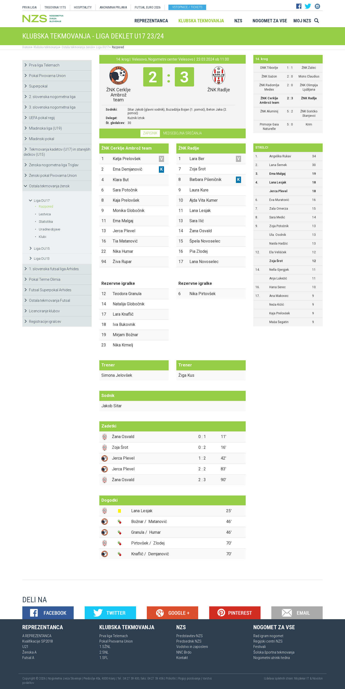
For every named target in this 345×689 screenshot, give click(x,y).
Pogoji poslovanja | (190, 678)
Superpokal (35, 86)
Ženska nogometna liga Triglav (51, 165)
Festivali (259, 646)
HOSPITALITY (83, 7)
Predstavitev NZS (189, 636)
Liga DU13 (39, 258)
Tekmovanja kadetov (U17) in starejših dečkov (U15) (57, 152)
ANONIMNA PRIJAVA (113, 7)
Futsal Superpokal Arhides (47, 290)
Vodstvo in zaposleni (192, 646)
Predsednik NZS (189, 641)
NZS (238, 20)
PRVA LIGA (29, 7)
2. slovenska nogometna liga (49, 97)
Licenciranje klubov (42, 311)
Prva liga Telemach (42, 65)
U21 (25, 646)
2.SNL (104, 652)
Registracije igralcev (42, 321)
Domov (26, 47)
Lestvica (43, 214)
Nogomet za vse (270, 20)
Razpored (117, 47)
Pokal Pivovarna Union (45, 76)
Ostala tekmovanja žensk (77, 47)
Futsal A (28, 657)
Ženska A (29, 652)
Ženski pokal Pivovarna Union (50, 175)
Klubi (40, 237)
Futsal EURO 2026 (147, 7)
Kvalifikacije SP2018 (37, 641)
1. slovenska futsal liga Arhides (51, 269)
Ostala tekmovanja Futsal (47, 300)
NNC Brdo (183, 652)
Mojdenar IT (301, 678)
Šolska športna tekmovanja (273, 652)
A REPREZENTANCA (36, 636)
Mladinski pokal (39, 139)
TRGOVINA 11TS (55, 7)
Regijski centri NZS (268, 641)
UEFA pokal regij (39, 118)
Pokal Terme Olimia (42, 279)
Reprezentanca (151, 20)
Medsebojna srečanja (182, 133)
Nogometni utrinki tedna (271, 657)
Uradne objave (47, 229)
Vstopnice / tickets (187, 7)
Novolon (317, 678)
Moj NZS (302, 20)
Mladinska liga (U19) (43, 128)
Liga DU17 (102, 47)
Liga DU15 (39, 248)
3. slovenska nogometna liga (49, 107)
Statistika (44, 222)
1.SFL (103, 657)
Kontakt (182, 657)
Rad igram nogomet (268, 636)
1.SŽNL (105, 646)
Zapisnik (150, 133)
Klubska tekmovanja (201, 20)
